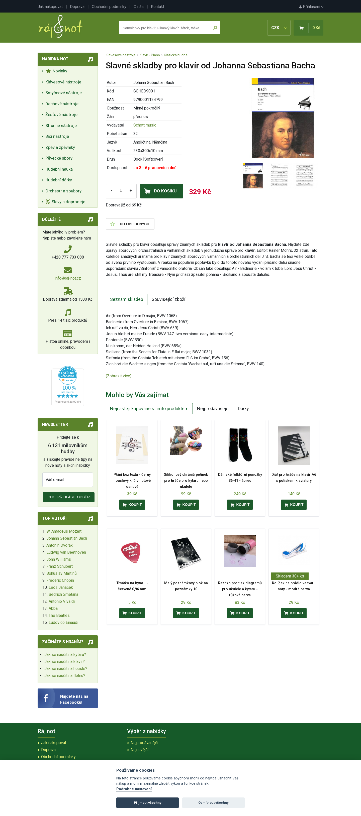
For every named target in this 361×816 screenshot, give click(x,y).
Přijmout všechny (147, 802)
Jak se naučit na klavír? (64, 661)
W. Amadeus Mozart (63, 531)
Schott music (144, 125)
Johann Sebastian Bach (66, 538)
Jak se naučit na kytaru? (65, 654)
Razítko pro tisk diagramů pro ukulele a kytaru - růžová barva (240, 589)
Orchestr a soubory (63, 190)
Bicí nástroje (57, 136)
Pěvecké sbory (58, 158)
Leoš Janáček (61, 587)
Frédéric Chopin (60, 580)
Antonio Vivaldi (62, 601)
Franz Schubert (59, 566)
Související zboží (168, 299)
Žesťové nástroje (61, 114)
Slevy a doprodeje (65, 201)
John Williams (58, 559)
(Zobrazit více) (118, 376)
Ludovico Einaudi (63, 622)
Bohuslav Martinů (61, 573)
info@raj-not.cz (68, 278)
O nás (139, 6)
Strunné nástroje (61, 125)
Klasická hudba (176, 55)
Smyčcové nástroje (63, 92)
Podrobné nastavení (134, 789)
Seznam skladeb (126, 299)
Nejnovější (139, 749)
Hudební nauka (59, 169)
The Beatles (59, 615)
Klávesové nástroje (63, 81)
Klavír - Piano (150, 55)
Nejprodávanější (213, 408)
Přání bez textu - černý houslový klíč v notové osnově (132, 481)
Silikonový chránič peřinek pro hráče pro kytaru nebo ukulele (186, 481)
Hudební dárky (58, 179)
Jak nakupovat (50, 6)
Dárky (243, 408)
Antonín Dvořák (59, 545)
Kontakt (157, 6)
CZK (279, 27)
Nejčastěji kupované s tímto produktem (149, 408)
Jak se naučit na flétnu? (64, 675)
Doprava (77, 6)
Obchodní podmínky (109, 6)
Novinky (56, 70)
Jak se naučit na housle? (65, 668)
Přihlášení (311, 6)
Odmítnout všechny (213, 802)
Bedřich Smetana (63, 594)
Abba (53, 608)
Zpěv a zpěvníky (60, 147)
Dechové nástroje (61, 103)
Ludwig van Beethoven (66, 552)
